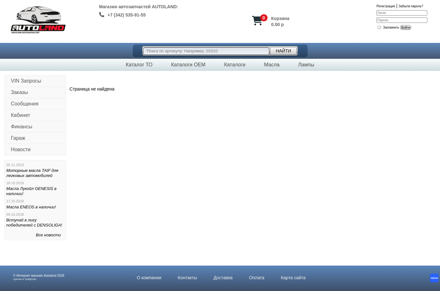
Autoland (50, 275)
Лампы (306, 64)
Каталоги (234, 64)
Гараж (18, 138)
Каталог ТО (139, 64)
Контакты (187, 277)
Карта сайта (293, 277)
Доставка (223, 277)
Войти (405, 27)
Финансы (21, 126)
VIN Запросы (26, 81)
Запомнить (391, 27)
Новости (20, 149)
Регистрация (385, 6)
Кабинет (20, 115)
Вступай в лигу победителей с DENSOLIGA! (34, 222)
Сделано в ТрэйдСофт (25, 279)
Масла (272, 64)
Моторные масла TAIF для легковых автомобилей (32, 173)
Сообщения (24, 103)
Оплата (256, 277)
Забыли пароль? (411, 6)
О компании (149, 277)
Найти (283, 50)
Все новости (48, 235)
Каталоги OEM (188, 64)
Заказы (19, 92)
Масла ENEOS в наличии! (31, 207)
